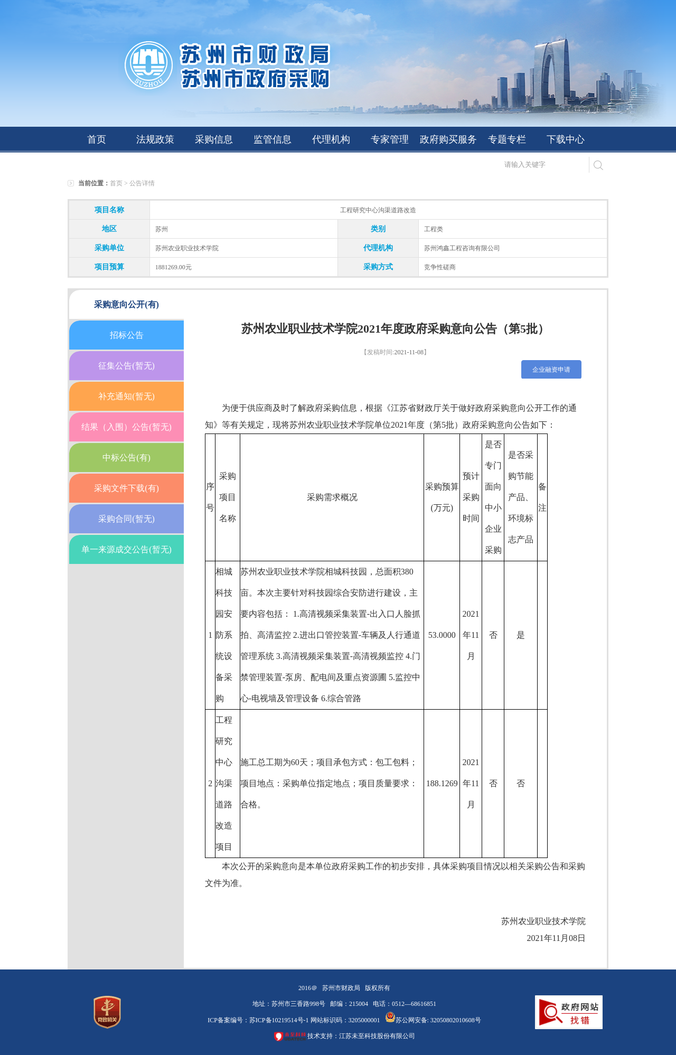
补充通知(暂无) (126, 396)
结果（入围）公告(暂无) (126, 426)
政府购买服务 (448, 139)
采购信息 (214, 139)
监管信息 (272, 139)
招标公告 (127, 335)
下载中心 (566, 139)
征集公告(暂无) (126, 365)
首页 (96, 139)
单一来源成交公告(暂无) (126, 549)
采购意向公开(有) (126, 304)
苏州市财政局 (341, 988)
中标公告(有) (126, 457)
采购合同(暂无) (126, 518)
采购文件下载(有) (126, 488)
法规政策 (155, 139)
